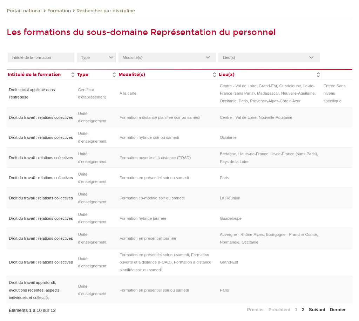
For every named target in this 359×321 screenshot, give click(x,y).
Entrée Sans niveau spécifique (335, 93)
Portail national (24, 11)
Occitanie (228, 137)
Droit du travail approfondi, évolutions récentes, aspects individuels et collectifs (34, 290)
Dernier (338, 309)
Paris (224, 178)
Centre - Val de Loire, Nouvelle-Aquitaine (256, 117)
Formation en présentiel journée (148, 238)
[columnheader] (41, 74)
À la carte (128, 93)
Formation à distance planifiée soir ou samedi (160, 117)
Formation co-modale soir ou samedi (152, 198)
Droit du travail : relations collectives (41, 117)
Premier (255, 309)
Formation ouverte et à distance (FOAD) (155, 158)
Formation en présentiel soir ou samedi (154, 178)
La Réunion (230, 198)
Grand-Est (229, 262)
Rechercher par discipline (105, 11)
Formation (59, 11)
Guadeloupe (231, 218)
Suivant (317, 309)
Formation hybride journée (143, 218)
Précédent (280, 309)
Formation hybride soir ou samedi (149, 137)
